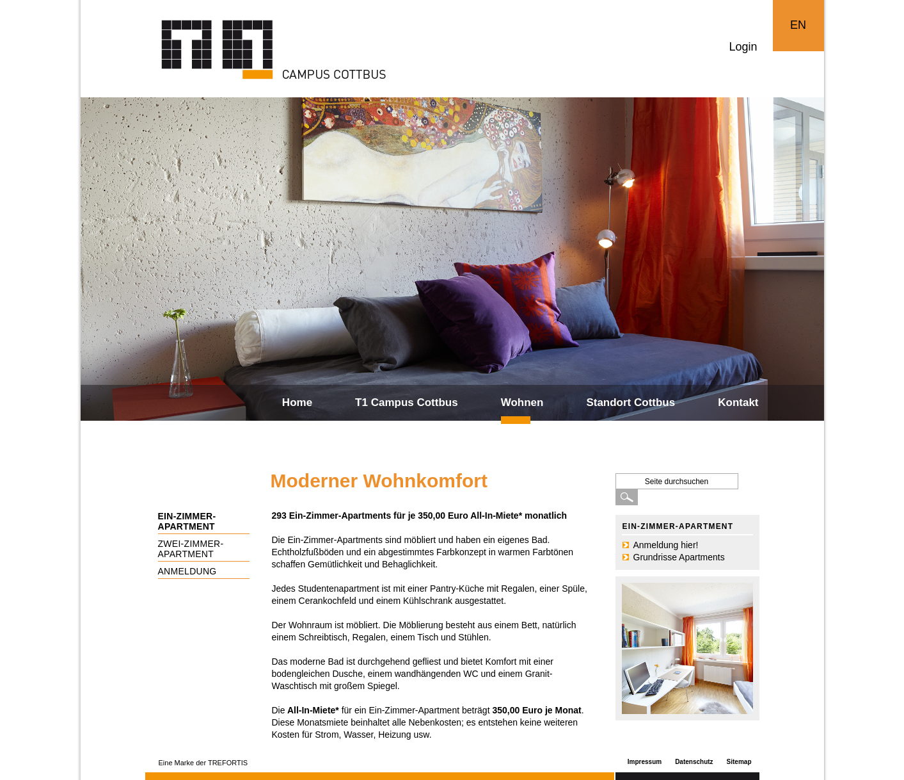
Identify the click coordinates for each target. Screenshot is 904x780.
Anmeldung (187, 571)
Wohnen (522, 402)
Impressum (645, 761)
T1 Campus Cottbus (406, 402)
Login (743, 46)
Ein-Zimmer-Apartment (187, 521)
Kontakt (738, 402)
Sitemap (739, 761)
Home (297, 402)
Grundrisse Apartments (679, 557)
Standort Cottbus (630, 402)
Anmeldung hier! (666, 545)
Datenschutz (694, 761)
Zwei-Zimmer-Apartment (191, 549)
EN (798, 25)
